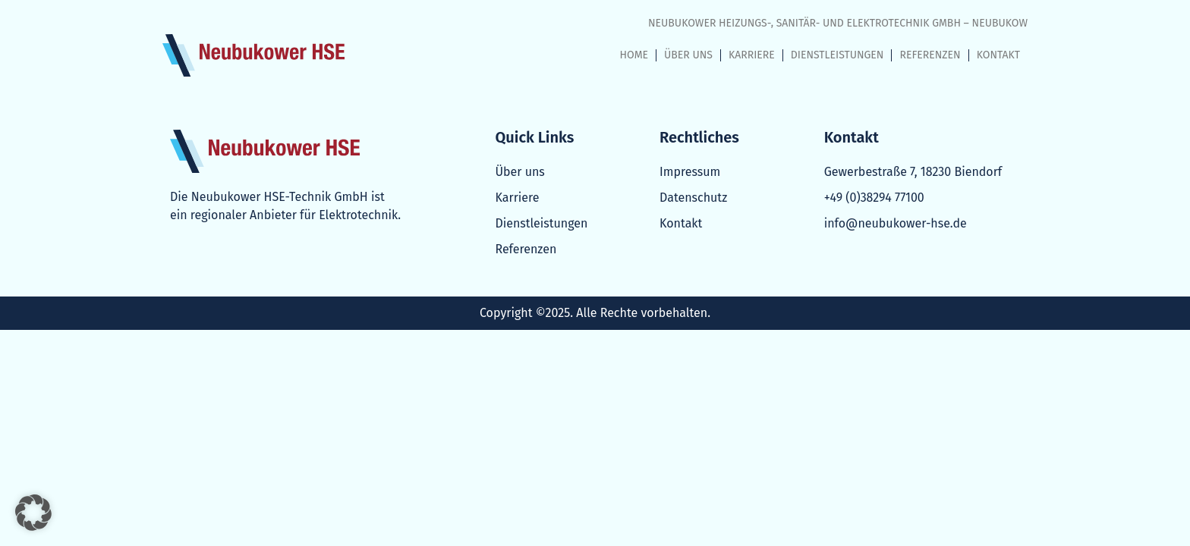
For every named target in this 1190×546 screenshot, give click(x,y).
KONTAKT (998, 55)
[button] (33, 512)
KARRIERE (752, 55)
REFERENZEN (929, 55)
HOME (634, 55)
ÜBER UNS (688, 55)
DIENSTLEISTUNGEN (837, 55)
